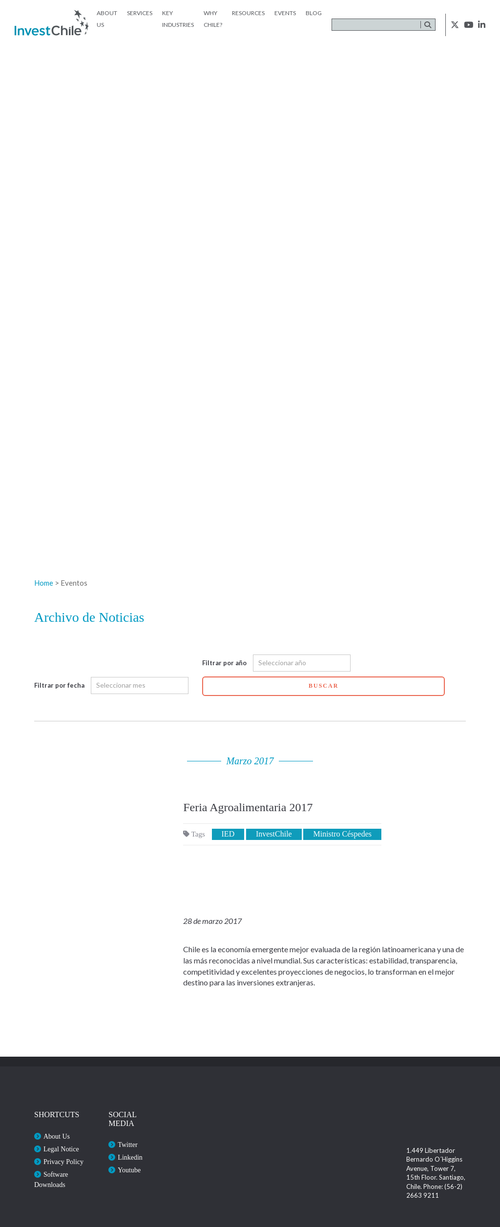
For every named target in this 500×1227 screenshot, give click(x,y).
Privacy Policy (63, 1162)
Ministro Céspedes (342, 834)
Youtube (129, 1170)
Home (43, 582)
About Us (56, 1136)
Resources (248, 13)
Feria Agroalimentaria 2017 (247, 807)
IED (228, 834)
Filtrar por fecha (59, 685)
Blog (314, 13)
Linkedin (130, 1157)
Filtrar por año (224, 663)
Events (285, 13)
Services (139, 13)
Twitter (127, 1144)
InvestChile (274, 834)
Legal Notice (61, 1149)
